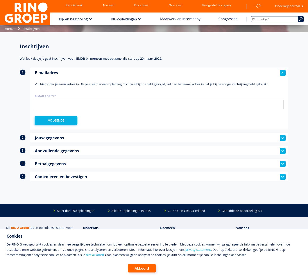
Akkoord (142, 268)
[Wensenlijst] (258, 6)
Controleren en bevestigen (160, 177)
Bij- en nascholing (73, 19)
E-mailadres (160, 73)
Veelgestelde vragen (216, 5)
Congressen (228, 18)
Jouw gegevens (160, 138)
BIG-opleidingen (124, 19)
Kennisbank (74, 5)
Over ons (175, 5)
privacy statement (198, 249)
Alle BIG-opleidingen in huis (130, 211)
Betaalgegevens (160, 164)
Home (9, 29)
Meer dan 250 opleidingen (75, 211)
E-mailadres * (45, 96)
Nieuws (108, 5)
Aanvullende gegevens (160, 151)
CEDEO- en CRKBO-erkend (186, 211)
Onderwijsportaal (287, 6)
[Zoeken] (301, 19)
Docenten (141, 5)
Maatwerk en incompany (180, 18)
